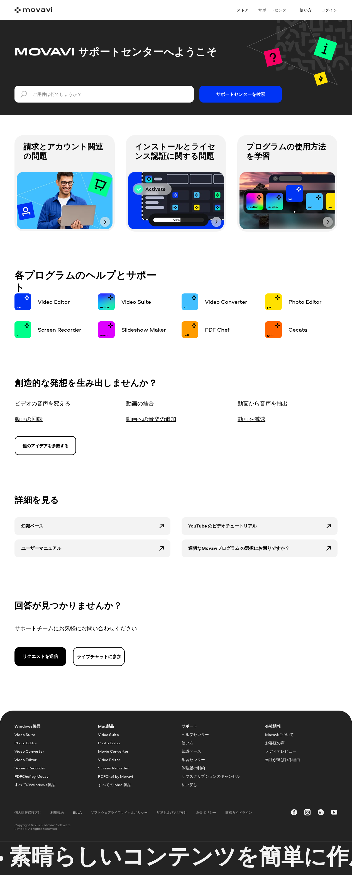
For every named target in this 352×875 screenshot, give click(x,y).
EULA (77, 812)
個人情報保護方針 (27, 812)
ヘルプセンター (195, 734)
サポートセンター (274, 10)
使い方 (306, 10)
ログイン (329, 10)
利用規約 (57, 812)
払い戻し (189, 784)
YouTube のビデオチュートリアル (222, 526)
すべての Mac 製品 (114, 784)
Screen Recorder (59, 329)
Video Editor (54, 301)
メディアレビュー (280, 751)
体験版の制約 (193, 768)
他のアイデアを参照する (46, 446)
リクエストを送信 (40, 656)
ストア (243, 10)
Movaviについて (279, 734)
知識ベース (32, 526)
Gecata (298, 329)
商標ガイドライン (238, 812)
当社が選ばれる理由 (282, 759)
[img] (65, 200)
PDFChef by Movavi (32, 776)
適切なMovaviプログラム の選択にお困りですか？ (238, 548)
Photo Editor (305, 301)
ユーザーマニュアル (41, 548)
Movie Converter (113, 751)
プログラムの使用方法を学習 (286, 151)
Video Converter (226, 301)
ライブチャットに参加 (99, 656)
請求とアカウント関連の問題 (63, 151)
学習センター (193, 759)
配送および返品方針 (172, 812)
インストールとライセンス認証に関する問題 (175, 151)
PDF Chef (217, 329)
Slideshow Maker (143, 329)
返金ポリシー (206, 812)
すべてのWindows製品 (34, 784)
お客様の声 (275, 742)
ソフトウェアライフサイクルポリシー (119, 812)
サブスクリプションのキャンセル (211, 776)
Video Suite (136, 301)
